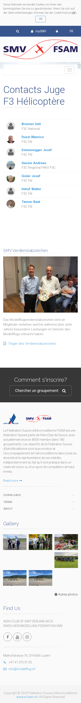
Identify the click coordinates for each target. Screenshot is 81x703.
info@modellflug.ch (19, 669)
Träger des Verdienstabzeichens (29, 344)
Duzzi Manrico (33, 137)
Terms (7, 502)
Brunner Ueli (31, 124)
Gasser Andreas (34, 163)
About (8, 508)
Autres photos (66, 594)
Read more (12, 480)
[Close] (74, 13)
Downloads (12, 495)
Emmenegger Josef (37, 150)
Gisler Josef (31, 176)
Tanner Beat (31, 202)
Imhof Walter (31, 189)
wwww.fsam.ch (27, 697)
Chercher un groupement (40, 391)
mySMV (38, 31)
